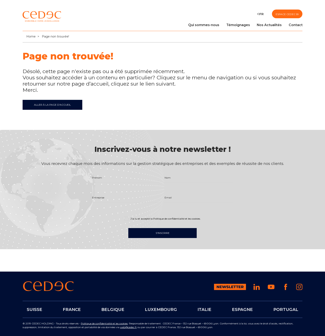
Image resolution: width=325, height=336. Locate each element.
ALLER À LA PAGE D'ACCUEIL (52, 104)
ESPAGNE (242, 309)
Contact (296, 25)
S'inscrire (163, 233)
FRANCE (72, 309)
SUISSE (34, 309)
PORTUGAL (285, 309)
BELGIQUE (112, 309)
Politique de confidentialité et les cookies (104, 323)
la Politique (175, 218)
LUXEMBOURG (161, 309)
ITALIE (204, 309)
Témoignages (238, 25)
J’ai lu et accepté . (162, 218)
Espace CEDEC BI (287, 14)
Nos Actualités (269, 25)
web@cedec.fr (128, 327)
